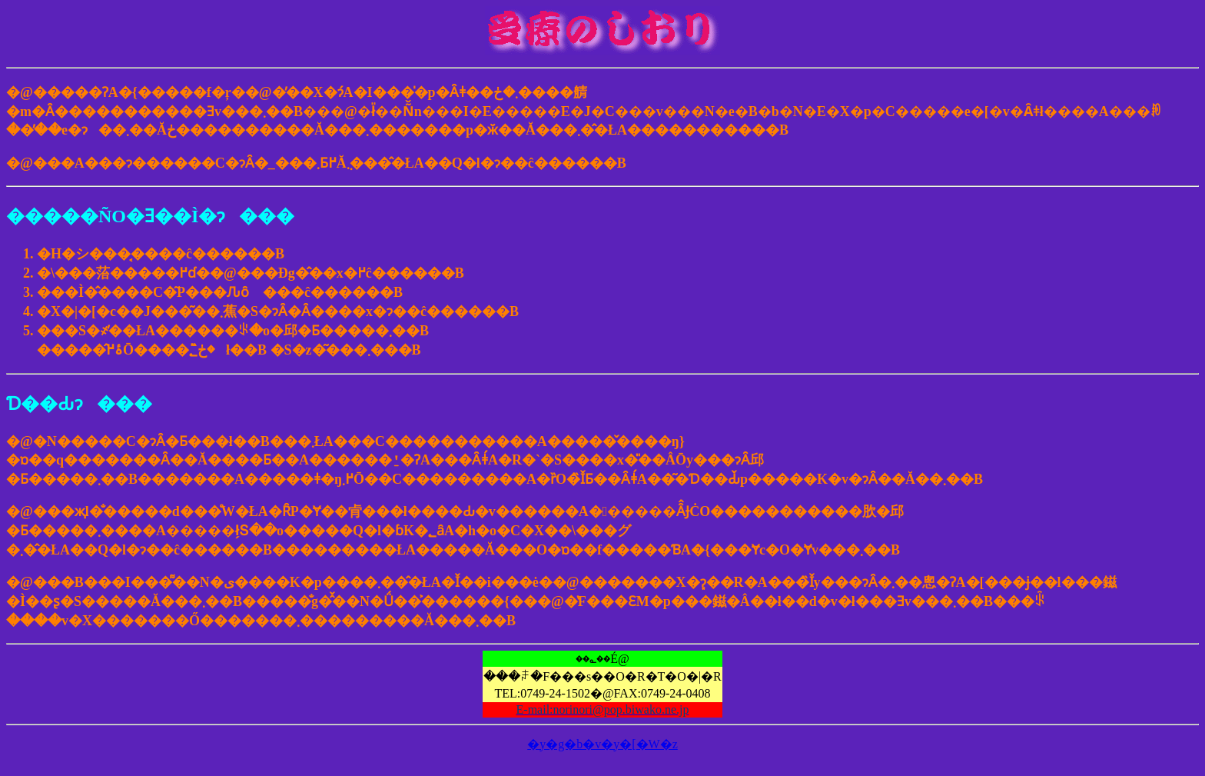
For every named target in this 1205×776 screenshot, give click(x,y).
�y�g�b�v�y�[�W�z (602, 744)
